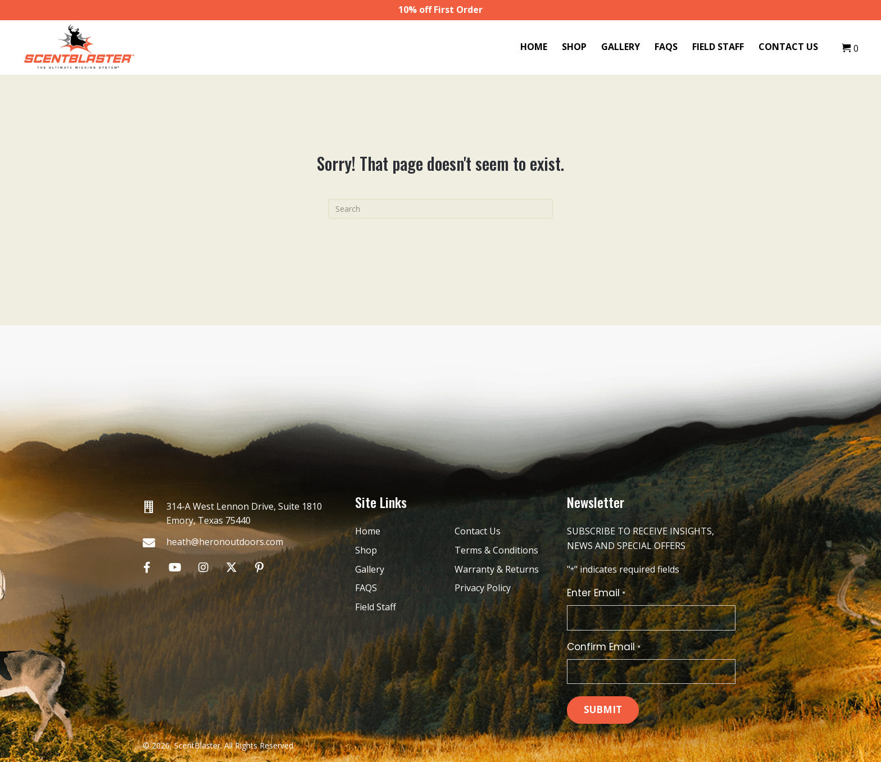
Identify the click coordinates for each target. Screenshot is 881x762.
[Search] (440, 209)
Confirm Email (603, 647)
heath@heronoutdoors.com (224, 542)
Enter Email (596, 593)
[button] (147, 567)
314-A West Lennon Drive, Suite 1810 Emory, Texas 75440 (244, 513)
